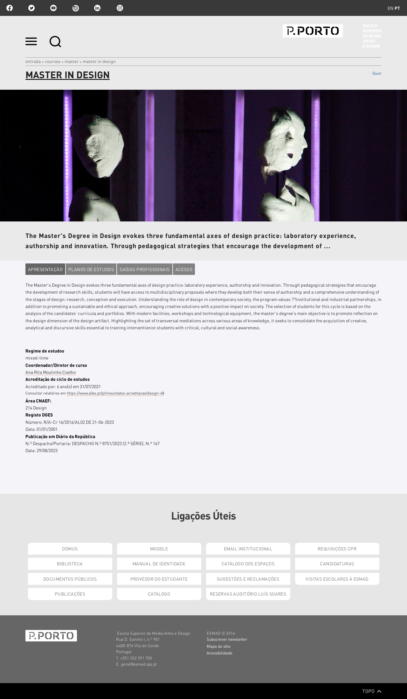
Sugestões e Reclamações (248, 579)
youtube (53, 8)
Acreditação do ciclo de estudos (57, 379)
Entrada (33, 61)
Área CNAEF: (38, 400)
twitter (31, 8)
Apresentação (45, 269)
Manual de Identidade (159, 563)
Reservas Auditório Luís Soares (248, 594)
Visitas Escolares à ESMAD (337, 579)
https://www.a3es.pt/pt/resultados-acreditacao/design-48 (115, 393)
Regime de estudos (44, 350)
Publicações (70, 594)
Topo (372, 691)
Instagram (119, 8)
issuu (75, 8)
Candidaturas (337, 563)
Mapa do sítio (219, 646)
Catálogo (159, 594)
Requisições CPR (337, 548)
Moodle (159, 548)
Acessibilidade (219, 652)
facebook (9, 8)
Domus (70, 548)
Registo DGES (39, 414)
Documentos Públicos (70, 579)
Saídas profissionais (144, 269)
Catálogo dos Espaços (248, 563)
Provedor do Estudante (159, 579)
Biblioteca (70, 563)
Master (72, 61)
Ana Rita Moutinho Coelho (50, 372)
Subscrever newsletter (227, 639)
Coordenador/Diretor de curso (56, 365)
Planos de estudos (91, 269)
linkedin (97, 8)
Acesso (184, 269)
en (390, 8)
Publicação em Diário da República (60, 436)
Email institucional (248, 548)
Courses (52, 61)
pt (397, 8)
